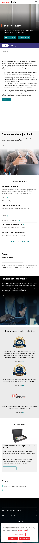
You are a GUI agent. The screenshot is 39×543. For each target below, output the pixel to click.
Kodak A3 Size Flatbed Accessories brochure (15, 486)
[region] (19, 532)
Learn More (18, 412)
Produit (5, 45)
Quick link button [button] (19, 542)
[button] (35, 45)
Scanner (5, 51)
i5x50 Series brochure (9, 490)
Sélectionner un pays (7, 257)
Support (12, 45)
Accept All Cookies (25, 538)
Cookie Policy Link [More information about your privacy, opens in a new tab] (22, 530)
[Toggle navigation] (36, 2)
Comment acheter (24, 37)
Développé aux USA (10, 37)
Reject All (13, 538)
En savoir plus (6, 99)
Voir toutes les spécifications (19, 241)
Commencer (6, 146)
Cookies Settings (19, 534)
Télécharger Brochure (10, 468)
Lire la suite (18, 361)
